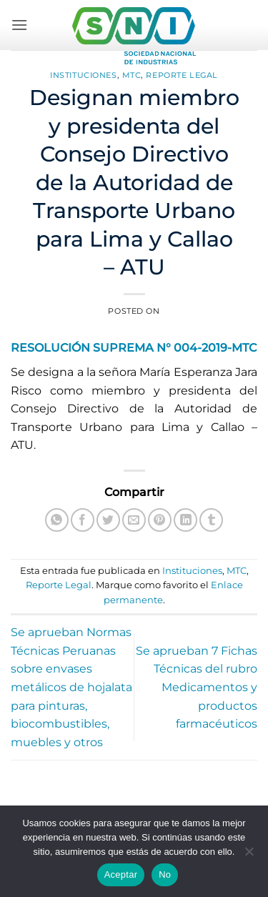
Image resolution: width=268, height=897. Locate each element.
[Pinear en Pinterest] (160, 520)
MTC (132, 75)
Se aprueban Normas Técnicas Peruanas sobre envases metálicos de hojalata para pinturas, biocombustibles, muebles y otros (71, 687)
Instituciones (83, 75)
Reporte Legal (181, 75)
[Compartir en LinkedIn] (185, 520)
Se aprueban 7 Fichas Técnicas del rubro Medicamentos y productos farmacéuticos (196, 687)
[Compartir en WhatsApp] (57, 520)
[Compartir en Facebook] (82, 520)
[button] (19, 24)
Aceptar (121, 874)
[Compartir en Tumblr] (211, 520)
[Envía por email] (134, 520)
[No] (248, 855)
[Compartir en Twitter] (108, 520)
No (165, 874)
